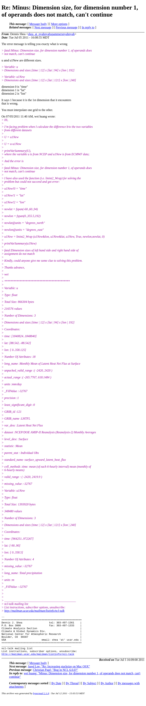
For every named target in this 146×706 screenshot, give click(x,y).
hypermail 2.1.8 (41, 701)
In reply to (88, 27)
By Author (107, 691)
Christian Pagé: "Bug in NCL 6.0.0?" (55, 677)
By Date (56, 691)
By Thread (72, 691)
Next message (42, 27)
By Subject (89, 691)
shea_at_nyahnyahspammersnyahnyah (51, 34)
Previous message (66, 27)
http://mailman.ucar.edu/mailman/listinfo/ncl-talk (34, 610)
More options (59, 24)
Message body (38, 24)
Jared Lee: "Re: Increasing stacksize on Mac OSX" (59, 674)
